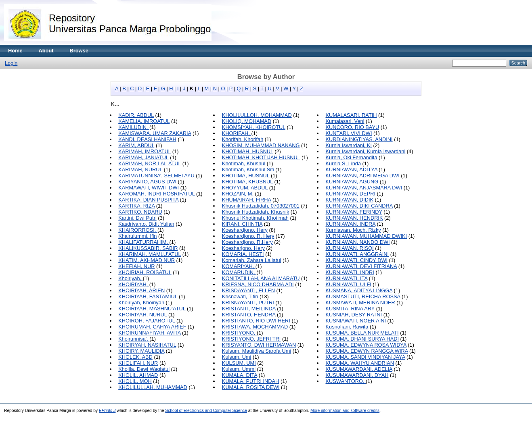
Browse (79, 51)
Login (11, 63)
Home (15, 51)
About (46, 51)
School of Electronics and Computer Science (206, 410)
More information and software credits (344, 410)
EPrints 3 (107, 410)
